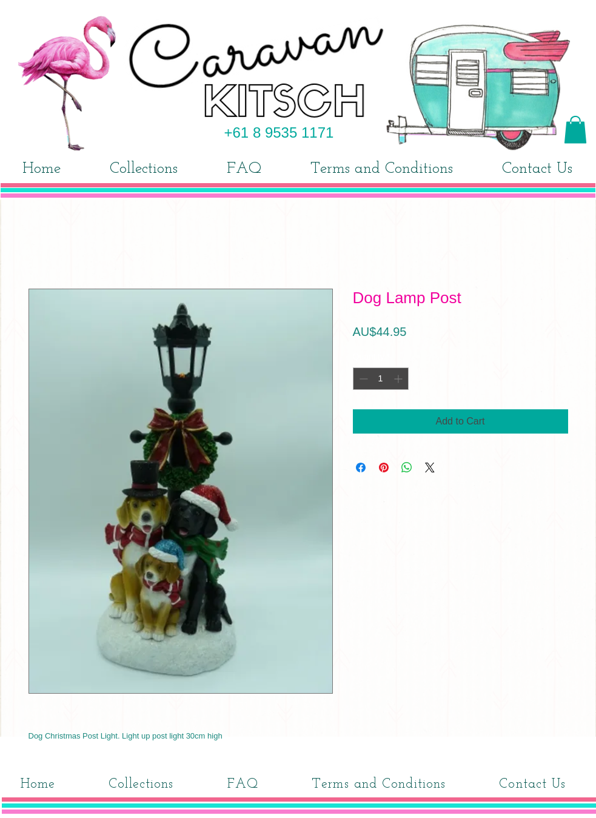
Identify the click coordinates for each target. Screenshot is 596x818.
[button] (575, 129)
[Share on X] (430, 467)
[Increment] (399, 378)
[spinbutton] (381, 378)
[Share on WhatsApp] (407, 467)
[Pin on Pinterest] (384, 467)
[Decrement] (362, 378)
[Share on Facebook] (360, 467)
